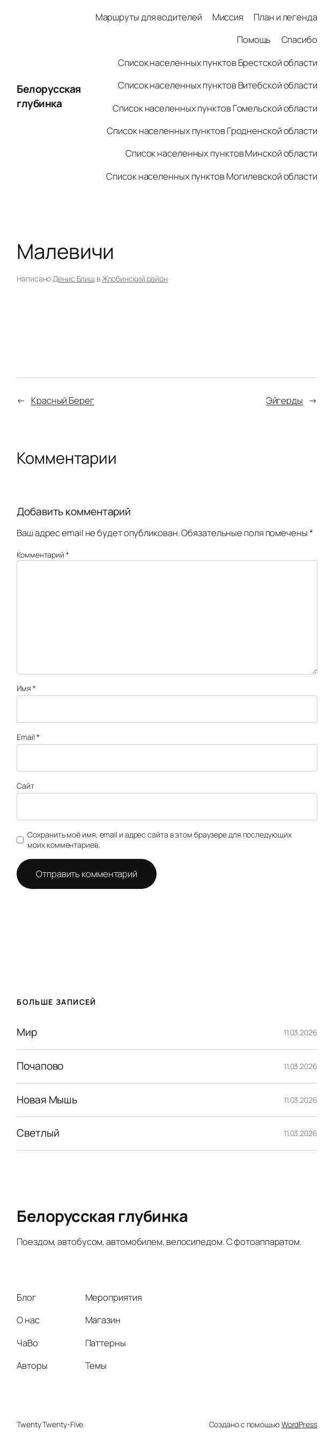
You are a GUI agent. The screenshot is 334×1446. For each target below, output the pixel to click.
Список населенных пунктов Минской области (221, 153)
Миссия (227, 17)
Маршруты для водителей (148, 17)
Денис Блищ (74, 278)
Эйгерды (284, 400)
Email (28, 737)
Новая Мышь (47, 1100)
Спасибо (299, 39)
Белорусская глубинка (49, 96)
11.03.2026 (300, 1032)
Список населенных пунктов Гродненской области (212, 130)
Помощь (254, 39)
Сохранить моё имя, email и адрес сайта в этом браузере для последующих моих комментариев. (159, 839)
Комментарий (43, 555)
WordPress (299, 1424)
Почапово (40, 1066)
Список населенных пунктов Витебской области (217, 85)
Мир (27, 1033)
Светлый (38, 1133)
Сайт (25, 786)
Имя (26, 688)
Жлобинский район (135, 278)
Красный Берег (62, 400)
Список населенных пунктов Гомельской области (215, 108)
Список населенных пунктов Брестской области (217, 62)
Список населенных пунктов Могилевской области (211, 176)
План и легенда (285, 17)
